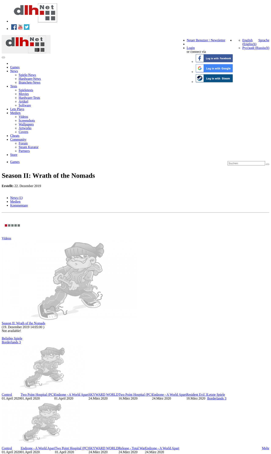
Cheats (14, 135)
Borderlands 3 (11, 342)
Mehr (265, 448)
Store (13, 154)
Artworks (25, 128)
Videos (23, 116)
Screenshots (27, 120)
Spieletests (26, 90)
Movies (24, 94)
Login (191, 48)
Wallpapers (26, 124)
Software (25, 105)
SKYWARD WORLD (103, 394)
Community (18, 139)
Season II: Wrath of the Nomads (23, 323)
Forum (23, 143)
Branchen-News (29, 82)
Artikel (23, 101)
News (14, 71)
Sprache (263, 40)
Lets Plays (17, 109)
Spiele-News (27, 75)
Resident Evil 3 (196, 394)
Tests (13, 86)
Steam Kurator (29, 147)
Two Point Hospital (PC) (37, 394)
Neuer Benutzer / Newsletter (206, 40)
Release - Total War (132, 448)
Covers (23, 132)
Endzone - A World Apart (71, 394)
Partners (24, 151)
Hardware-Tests (29, 97)
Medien (15, 113)
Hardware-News (30, 78)
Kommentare (19, 205)
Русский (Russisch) (255, 48)
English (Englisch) (249, 42)
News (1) (16, 198)
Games (14, 67)
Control (7, 394)
